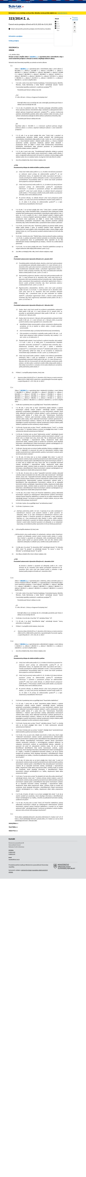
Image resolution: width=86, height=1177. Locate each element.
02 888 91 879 (12, 1152)
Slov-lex (28, 2)
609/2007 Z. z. (25, 794)
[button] (70, 18)
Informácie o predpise (15, 40)
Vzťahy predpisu (14, 45)
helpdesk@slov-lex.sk (14, 1157)
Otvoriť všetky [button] (44, 37)
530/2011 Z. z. (27, 876)
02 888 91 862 (12, 1150)
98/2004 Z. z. (35, 61)
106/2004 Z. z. (24, 528)
